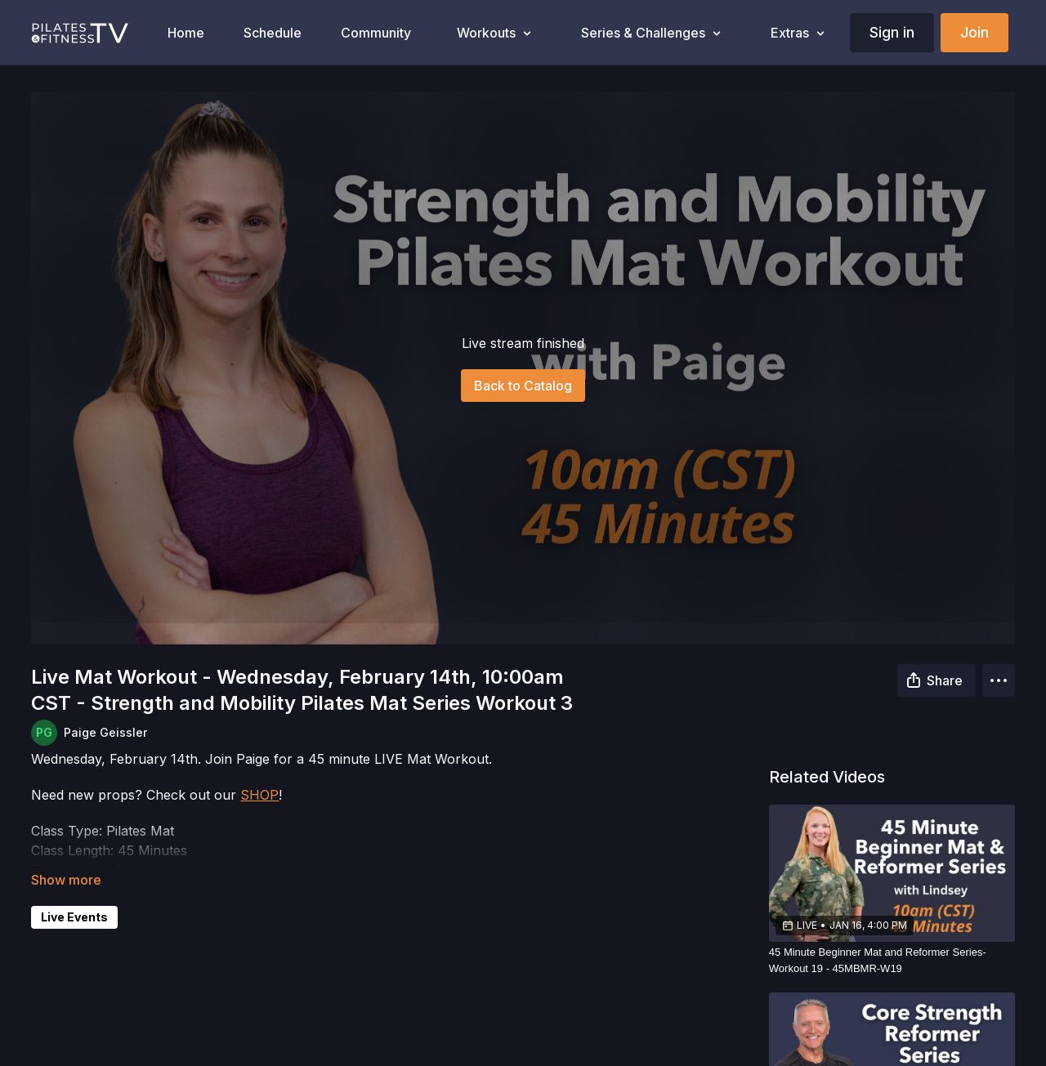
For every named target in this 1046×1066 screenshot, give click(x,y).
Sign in (891, 32)
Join (974, 32)
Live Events (74, 917)
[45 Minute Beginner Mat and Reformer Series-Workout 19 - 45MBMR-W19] (892, 960)
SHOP (259, 795)
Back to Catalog (523, 385)
